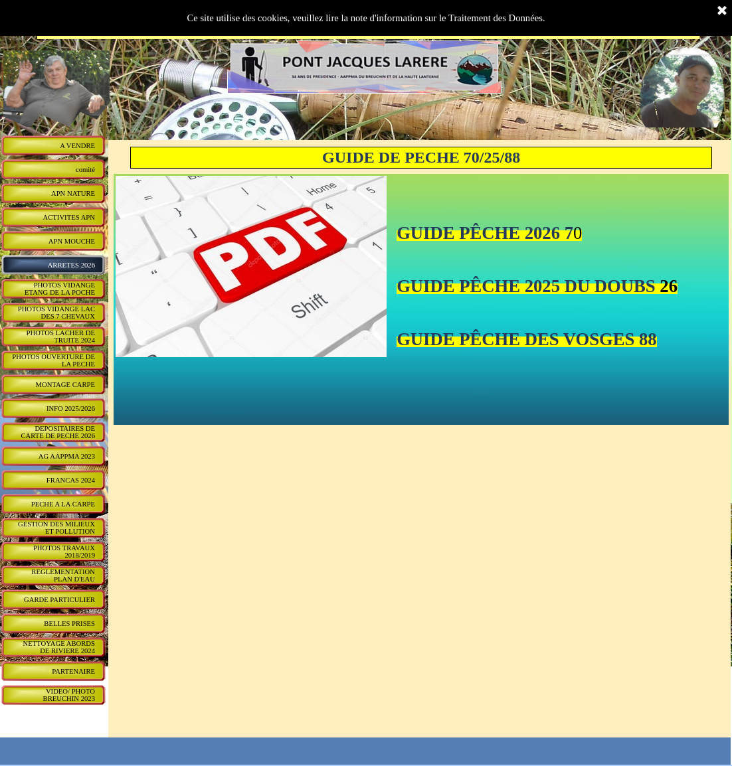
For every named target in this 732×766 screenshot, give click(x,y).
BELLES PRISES (69, 623)
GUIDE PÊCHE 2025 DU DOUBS (526, 286)
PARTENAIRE (73, 671)
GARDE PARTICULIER (59, 599)
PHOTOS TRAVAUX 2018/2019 (64, 551)
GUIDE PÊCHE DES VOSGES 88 (527, 339)
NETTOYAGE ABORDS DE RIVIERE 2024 (59, 647)
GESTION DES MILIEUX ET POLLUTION (56, 527)
